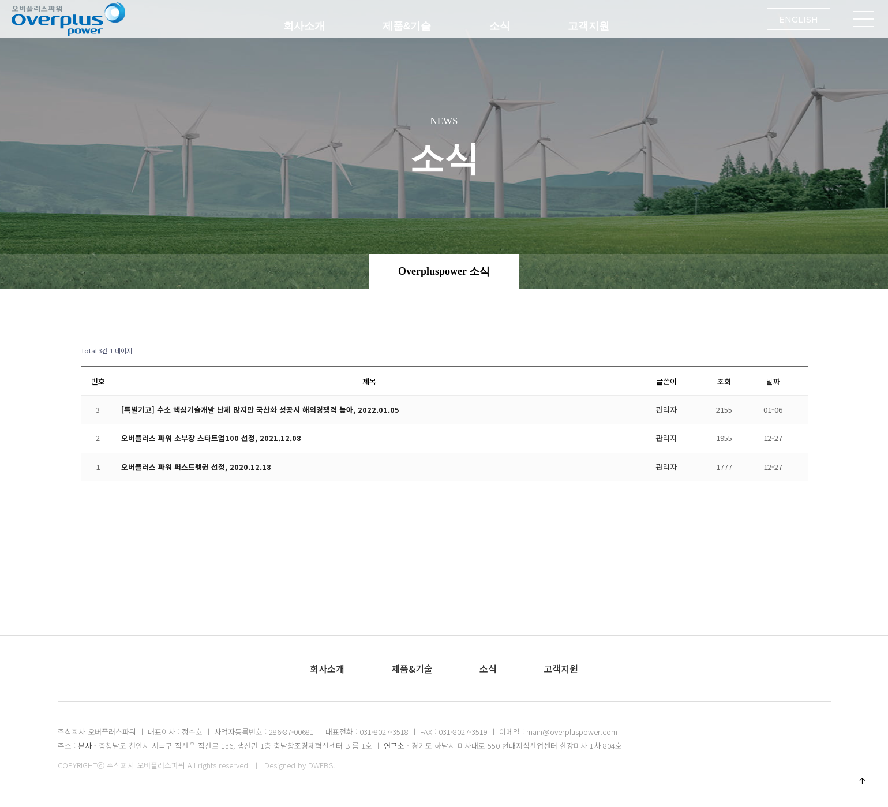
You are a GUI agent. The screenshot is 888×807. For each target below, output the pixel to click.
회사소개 (304, 26)
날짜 (773, 381)
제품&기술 (407, 26)
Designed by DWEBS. (299, 765)
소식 (499, 26)
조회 (724, 381)
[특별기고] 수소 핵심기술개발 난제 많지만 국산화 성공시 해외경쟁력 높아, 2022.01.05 (260, 409)
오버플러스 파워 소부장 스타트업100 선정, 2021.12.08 (211, 437)
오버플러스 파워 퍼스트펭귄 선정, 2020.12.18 (196, 466)
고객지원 (588, 26)
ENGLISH (798, 26)
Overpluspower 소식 (444, 271)
